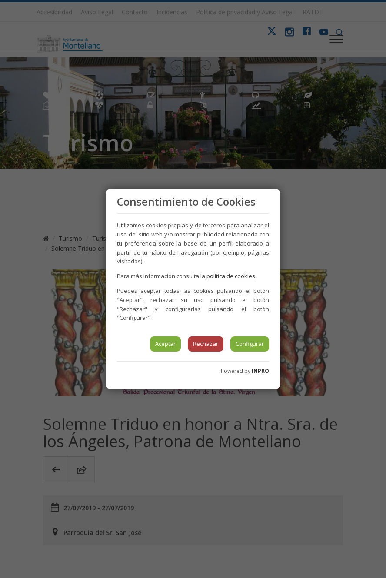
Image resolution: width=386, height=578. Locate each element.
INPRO (260, 371)
